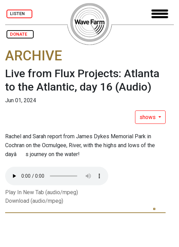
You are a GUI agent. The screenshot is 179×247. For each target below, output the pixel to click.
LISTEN (19, 13)
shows (148, 117)
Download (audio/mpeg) (34, 201)
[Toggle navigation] (159, 14)
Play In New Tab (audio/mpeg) (41, 192)
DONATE (20, 34)
